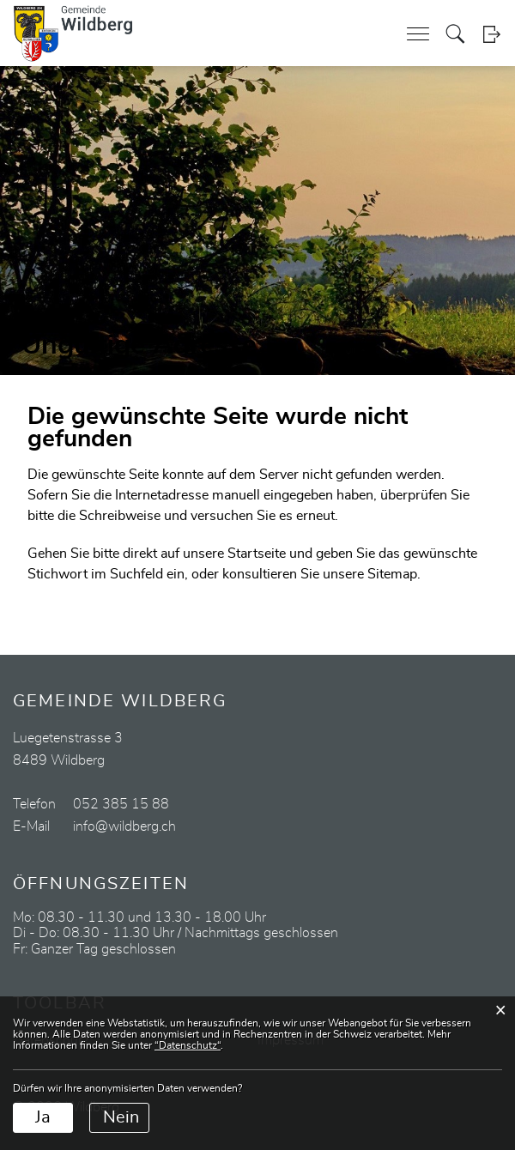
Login (491, 34)
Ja (43, 1117)
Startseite (256, 553)
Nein (121, 1117)
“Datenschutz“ (187, 1045)
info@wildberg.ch (124, 826)
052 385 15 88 (121, 804)
